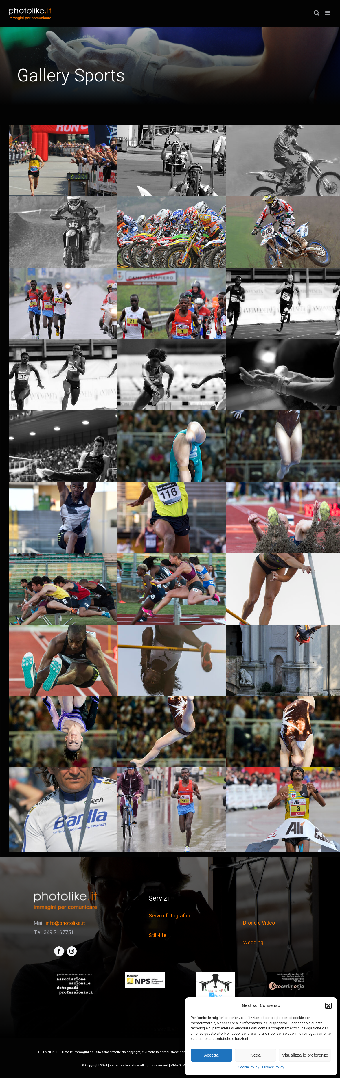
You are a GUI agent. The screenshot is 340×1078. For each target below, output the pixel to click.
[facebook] (59, 951)
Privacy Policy (273, 1067)
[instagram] (72, 951)
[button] (328, 1006)
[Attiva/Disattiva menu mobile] (328, 13)
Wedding (253, 943)
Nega (255, 1055)
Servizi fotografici (169, 916)
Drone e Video (259, 923)
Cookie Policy (248, 1067)
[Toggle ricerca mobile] (316, 13)
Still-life (157, 935)
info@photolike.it (65, 923)
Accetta (211, 1055)
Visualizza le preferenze (305, 1055)
